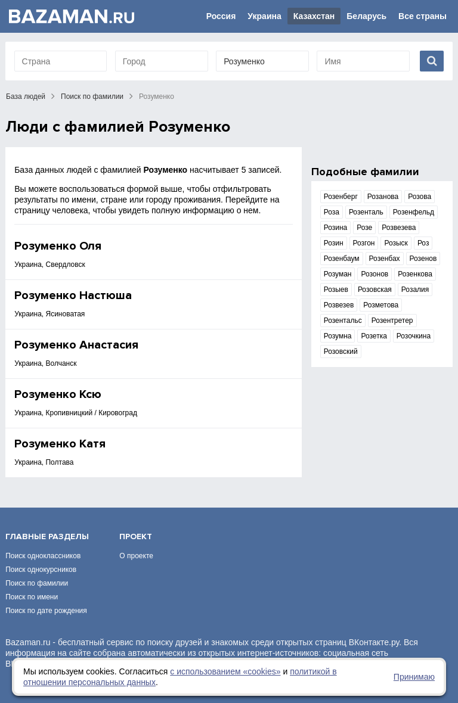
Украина (264, 16)
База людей (25, 96)
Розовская (375, 289)
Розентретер (392, 320)
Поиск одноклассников (43, 556)
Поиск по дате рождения (46, 610)
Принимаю (414, 677)
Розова (419, 196)
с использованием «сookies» (225, 671)
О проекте (136, 556)
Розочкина (414, 336)
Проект (135, 536)
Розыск (395, 243)
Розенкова (415, 274)
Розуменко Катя (60, 444)
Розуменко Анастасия (76, 345)
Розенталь (366, 212)
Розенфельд (413, 212)
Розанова (382, 196)
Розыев (336, 289)
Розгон (364, 243)
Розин (334, 243)
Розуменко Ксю (57, 394)
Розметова (380, 305)
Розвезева (399, 227)
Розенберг (341, 196)
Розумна (338, 336)
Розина (336, 227)
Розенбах (384, 258)
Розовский (341, 351)
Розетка (373, 336)
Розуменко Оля (57, 246)
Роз (423, 243)
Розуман (338, 274)
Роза (331, 212)
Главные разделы (47, 536)
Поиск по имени (31, 597)
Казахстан (314, 16)
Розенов (423, 258)
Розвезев (339, 305)
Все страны (422, 16)
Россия (221, 16)
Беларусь (366, 16)
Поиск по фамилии (92, 96)
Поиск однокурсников (40, 569)
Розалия (415, 289)
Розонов (374, 274)
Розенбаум (342, 258)
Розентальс (343, 320)
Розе (364, 227)
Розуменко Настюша (73, 295)
